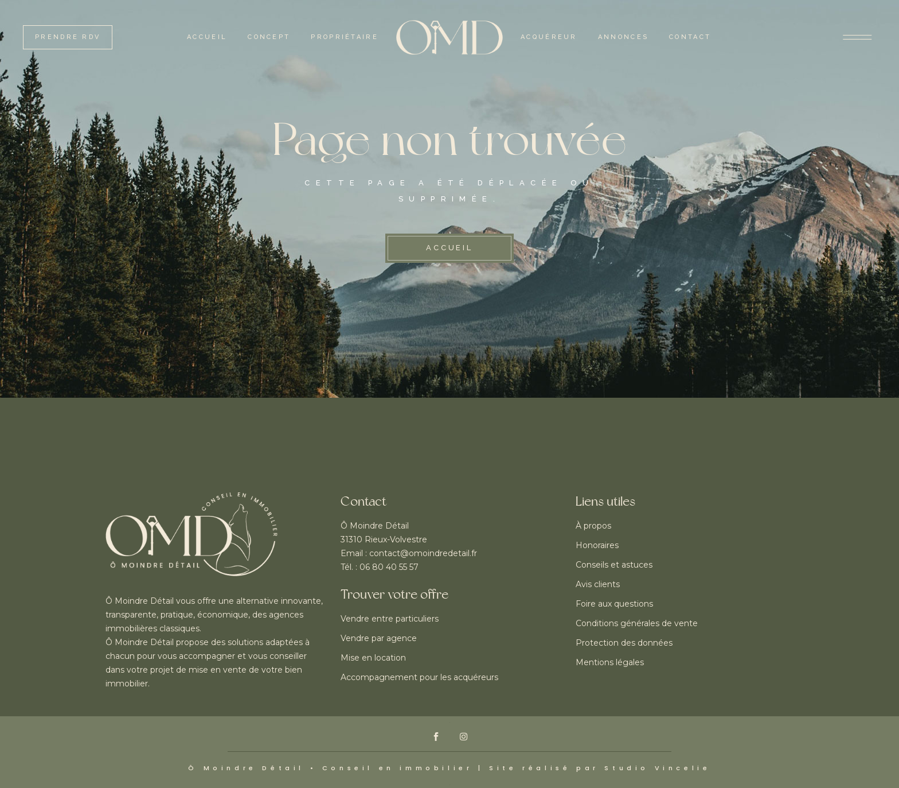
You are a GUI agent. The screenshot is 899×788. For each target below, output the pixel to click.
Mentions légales (610, 662)
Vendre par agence (379, 638)
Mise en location (373, 658)
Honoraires (597, 545)
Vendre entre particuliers (390, 619)
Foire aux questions (614, 604)
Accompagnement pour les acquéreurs (419, 677)
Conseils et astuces (614, 565)
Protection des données (624, 643)
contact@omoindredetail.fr (423, 553)
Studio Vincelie (657, 768)
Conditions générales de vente (637, 623)
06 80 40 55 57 (389, 567)
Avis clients (598, 584)
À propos (593, 526)
